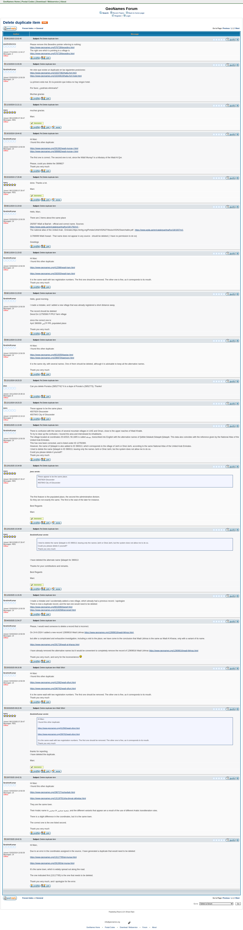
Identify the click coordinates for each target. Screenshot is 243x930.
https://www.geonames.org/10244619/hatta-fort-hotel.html (56, 76)
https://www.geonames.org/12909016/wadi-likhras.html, (109, 632)
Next (238, 28)
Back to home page (136, 13)
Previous (226, 28)
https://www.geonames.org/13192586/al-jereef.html (53, 610)
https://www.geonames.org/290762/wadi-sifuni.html (53, 688)
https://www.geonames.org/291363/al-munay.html (52, 863)
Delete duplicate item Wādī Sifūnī (52, 668)
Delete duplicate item (21, 22)
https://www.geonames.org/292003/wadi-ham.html (52, 273)
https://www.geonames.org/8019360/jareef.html (51, 607)
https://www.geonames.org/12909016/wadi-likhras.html (173, 650)
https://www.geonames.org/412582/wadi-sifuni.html (53, 682)
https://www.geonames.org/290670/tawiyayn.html (52, 358)
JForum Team (130, 912)
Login (127, 16)
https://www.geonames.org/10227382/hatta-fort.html (53, 73)
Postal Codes (28, 2)
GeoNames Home (11, 2)
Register (116, 16)
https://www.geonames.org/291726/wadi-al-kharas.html (54, 644)
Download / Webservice (47, 2)
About (63, 2)
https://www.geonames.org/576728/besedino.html (52, 47)
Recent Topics (118, 13)
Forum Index (28, 28)
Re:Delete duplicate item (49, 39)
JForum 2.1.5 (120, 912)
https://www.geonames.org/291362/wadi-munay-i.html (54, 148)
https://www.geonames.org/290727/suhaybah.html (52, 792)
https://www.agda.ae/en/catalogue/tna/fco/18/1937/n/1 (159, 230)
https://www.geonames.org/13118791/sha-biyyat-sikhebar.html (58, 798)
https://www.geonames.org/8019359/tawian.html (51, 355)
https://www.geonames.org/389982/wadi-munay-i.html (54, 151)
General (39, 28)
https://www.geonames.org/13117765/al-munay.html (53, 857)
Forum (144, 927)
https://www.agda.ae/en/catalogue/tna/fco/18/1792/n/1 (54, 227)
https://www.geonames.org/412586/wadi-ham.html (52, 267)
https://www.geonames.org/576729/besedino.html (52, 53)
